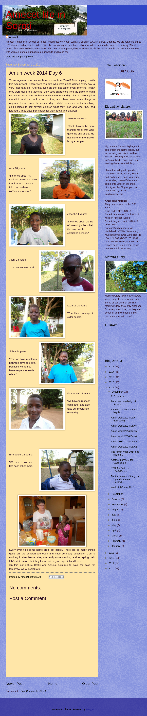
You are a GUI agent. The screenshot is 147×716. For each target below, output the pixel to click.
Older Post (90, 683)
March (115, 535)
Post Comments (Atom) (33, 691)
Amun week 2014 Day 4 (124, 436)
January (116, 546)
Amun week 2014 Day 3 (124, 441)
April (114, 530)
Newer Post (14, 683)
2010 (112, 568)
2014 (112, 387)
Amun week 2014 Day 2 (124, 446)
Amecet (13, 37)
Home (52, 683)
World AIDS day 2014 (122, 487)
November (117, 494)
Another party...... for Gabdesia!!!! (122, 461)
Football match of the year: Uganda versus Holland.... (125, 479)
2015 (112, 382)
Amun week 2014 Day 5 (124, 431)
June (114, 520)
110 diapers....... (120, 396)
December (117, 391)
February (116, 541)
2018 (112, 366)
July (113, 515)
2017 (112, 371)
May (114, 525)
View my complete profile (19, 56)
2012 (112, 558)
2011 (112, 563)
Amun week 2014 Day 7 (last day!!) (124, 419)
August (115, 509)
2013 (112, 552)
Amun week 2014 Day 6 (124, 425)
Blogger (90, 709)
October (116, 499)
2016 (112, 377)
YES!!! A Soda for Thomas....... (120, 469)
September (117, 504)
